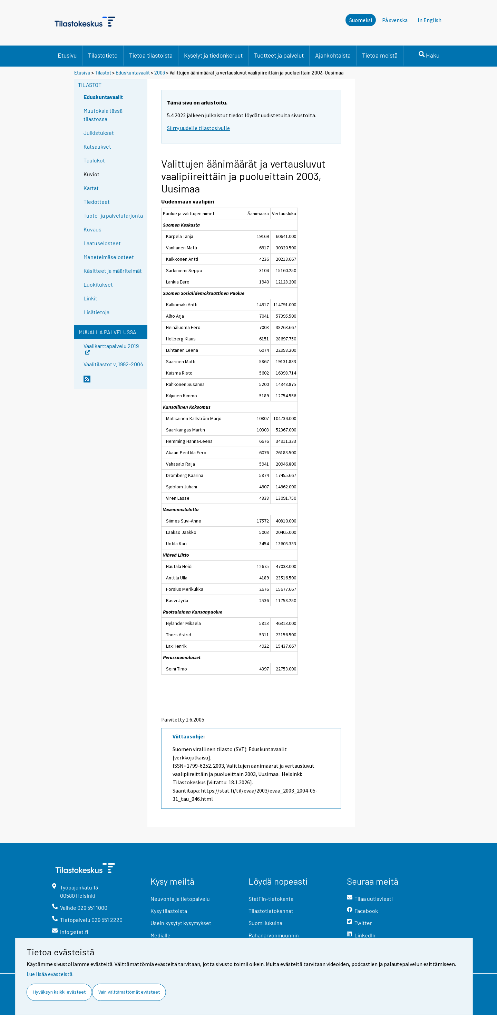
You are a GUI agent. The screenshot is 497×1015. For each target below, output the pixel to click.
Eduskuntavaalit (133, 73)
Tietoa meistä (380, 55)
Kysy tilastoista (168, 910)
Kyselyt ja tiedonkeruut (213, 55)
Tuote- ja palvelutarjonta (113, 215)
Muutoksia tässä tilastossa (103, 114)
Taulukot (94, 160)
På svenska (395, 20)
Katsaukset (97, 146)
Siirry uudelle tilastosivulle (198, 128)
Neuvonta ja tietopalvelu (180, 898)
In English (429, 20)
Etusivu (67, 55)
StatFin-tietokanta (270, 898)
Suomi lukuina (265, 922)
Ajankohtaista (333, 55)
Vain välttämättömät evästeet (129, 992)
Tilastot (103, 73)
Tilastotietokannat (270, 910)
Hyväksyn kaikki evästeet (59, 992)
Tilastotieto (103, 55)
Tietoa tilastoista (151, 55)
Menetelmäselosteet (109, 256)
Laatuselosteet (102, 243)
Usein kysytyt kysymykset (180, 922)
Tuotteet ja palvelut (279, 55)
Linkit (90, 298)
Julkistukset (99, 132)
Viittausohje (188, 736)
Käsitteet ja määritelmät (113, 270)
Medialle (160, 935)
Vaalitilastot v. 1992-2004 (113, 364)
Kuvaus (92, 229)
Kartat (91, 188)
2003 (159, 73)
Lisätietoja (96, 312)
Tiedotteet (97, 201)
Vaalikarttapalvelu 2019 (111, 348)
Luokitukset (98, 284)
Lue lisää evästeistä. (50, 974)
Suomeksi (360, 20)
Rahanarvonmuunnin (273, 935)
